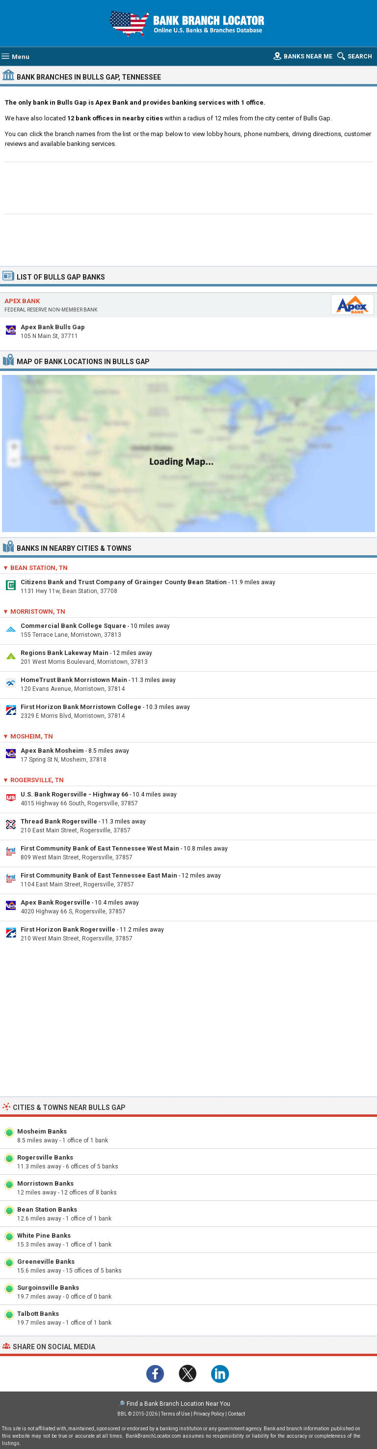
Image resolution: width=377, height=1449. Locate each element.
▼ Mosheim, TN (27, 736)
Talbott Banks (38, 1313)
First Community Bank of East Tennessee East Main (99, 875)
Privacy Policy (208, 1414)
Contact (236, 1414)
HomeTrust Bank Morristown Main (74, 679)
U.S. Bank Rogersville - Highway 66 (74, 794)
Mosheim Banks (42, 1131)
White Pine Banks (44, 1235)
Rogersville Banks (45, 1157)
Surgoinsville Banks (48, 1287)
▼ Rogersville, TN (33, 780)
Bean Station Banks (47, 1209)
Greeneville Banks (46, 1261)
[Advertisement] (189, 187)
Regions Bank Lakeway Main (64, 652)
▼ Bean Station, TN (35, 567)
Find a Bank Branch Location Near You (178, 1403)
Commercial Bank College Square (73, 625)
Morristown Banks (45, 1183)
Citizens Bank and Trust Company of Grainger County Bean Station (124, 582)
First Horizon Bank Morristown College (81, 706)
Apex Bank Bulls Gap (53, 327)
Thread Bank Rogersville (59, 821)
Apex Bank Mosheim (52, 750)
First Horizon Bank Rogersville (68, 929)
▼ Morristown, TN (33, 611)
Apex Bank (22, 301)
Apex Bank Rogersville (55, 902)
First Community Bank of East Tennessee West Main (100, 848)
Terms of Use (175, 1414)
